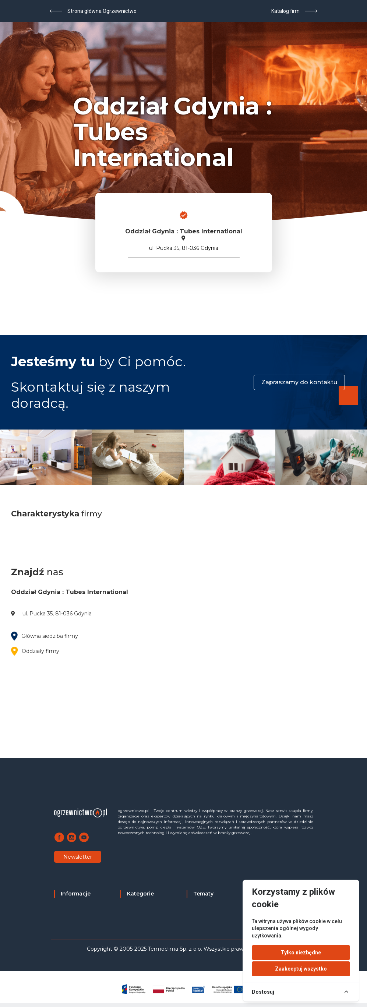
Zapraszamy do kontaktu (299, 382)
